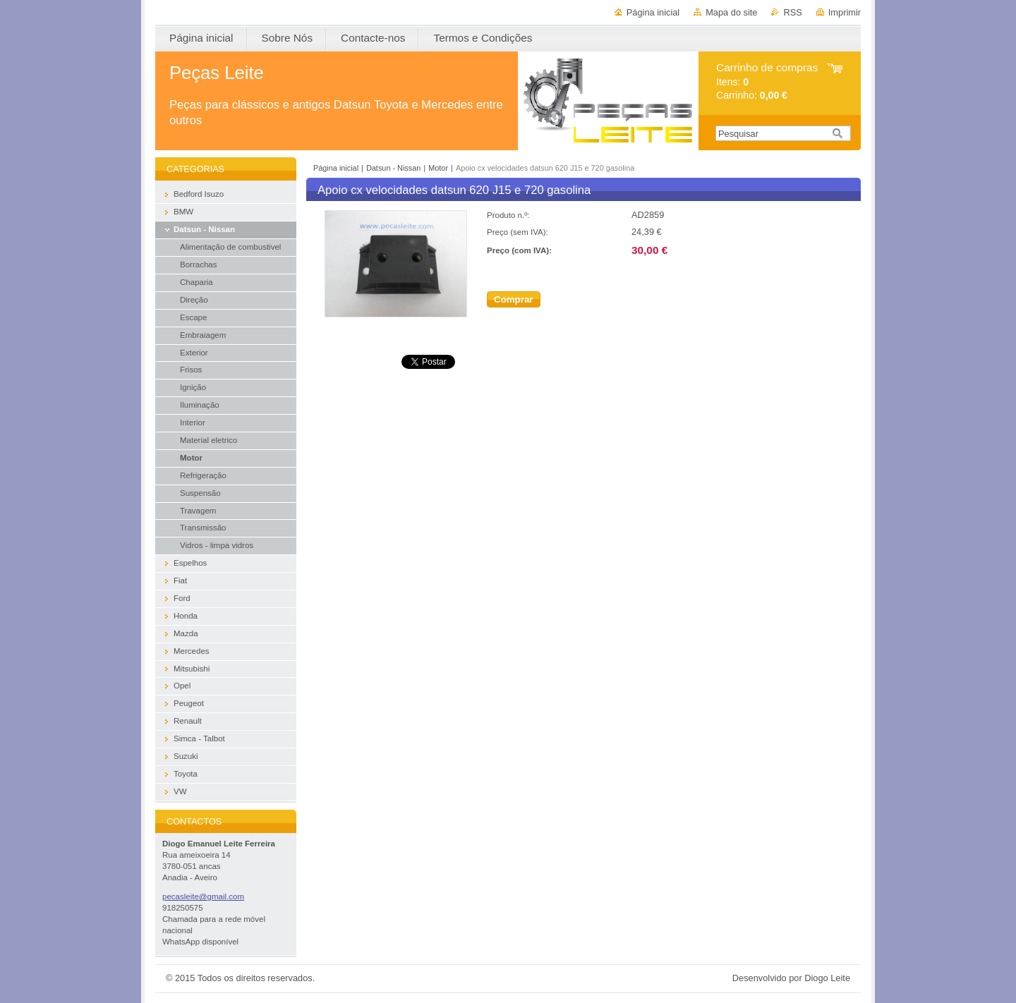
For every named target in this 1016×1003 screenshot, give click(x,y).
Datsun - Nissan (393, 168)
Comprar (513, 299)
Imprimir (844, 12)
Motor (438, 168)
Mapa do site (731, 12)
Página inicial (653, 12)
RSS (792, 12)
